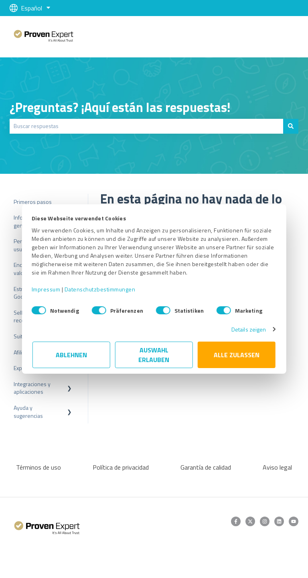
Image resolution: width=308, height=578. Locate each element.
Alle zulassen (236, 355)
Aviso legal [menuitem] (277, 467)
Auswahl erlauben (154, 354)
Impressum (46, 289)
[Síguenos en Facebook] (236, 521)
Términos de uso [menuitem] (38, 467)
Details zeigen (248, 329)
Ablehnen (71, 355)
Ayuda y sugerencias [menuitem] (28, 411)
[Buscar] (290, 126)
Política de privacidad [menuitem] (121, 467)
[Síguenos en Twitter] (250, 521)
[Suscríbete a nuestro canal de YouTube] (293, 521)
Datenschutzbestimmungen (100, 289)
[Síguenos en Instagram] (265, 521)
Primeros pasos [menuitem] (33, 201)
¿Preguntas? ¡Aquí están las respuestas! (120, 107)
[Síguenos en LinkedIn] (279, 521)
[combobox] (146, 126)
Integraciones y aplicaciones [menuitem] (32, 388)
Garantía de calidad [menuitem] (205, 467)
